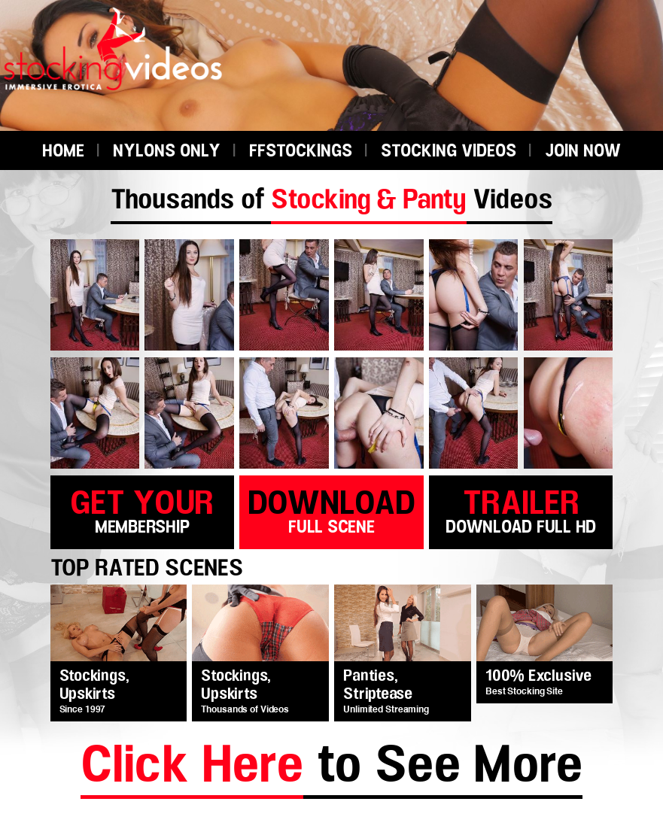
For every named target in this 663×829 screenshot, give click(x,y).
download (331, 509)
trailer (521, 509)
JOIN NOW (583, 151)
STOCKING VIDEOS (448, 151)
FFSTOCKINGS (300, 151)
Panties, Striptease (377, 685)
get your (142, 509)
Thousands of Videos (331, 200)
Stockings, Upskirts (94, 685)
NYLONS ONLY (166, 151)
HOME (63, 151)
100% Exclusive (538, 676)
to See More (331, 768)
